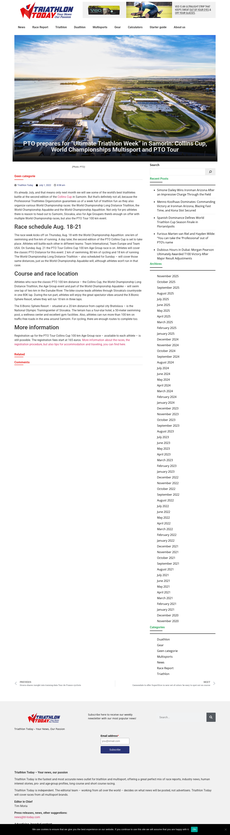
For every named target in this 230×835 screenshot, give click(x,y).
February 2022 (166, 535)
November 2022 (168, 483)
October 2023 (166, 420)
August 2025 (165, 293)
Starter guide (158, 27)
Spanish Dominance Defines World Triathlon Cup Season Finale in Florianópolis (180, 222)
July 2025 (163, 299)
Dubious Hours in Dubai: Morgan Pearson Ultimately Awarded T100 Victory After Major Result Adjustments (185, 254)
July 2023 (163, 437)
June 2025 (163, 305)
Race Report (40, 27)
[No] (225, 829)
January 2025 (165, 334)
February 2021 (166, 604)
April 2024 (164, 385)
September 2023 (168, 426)
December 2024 (167, 339)
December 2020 (167, 615)
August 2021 (165, 569)
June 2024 (163, 374)
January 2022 (165, 541)
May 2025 (163, 311)
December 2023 (167, 408)
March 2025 (165, 322)
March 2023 (165, 460)
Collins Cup (65, 197)
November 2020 (168, 621)
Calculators (135, 27)
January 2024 (165, 403)
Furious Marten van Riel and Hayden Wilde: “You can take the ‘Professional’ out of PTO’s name (186, 238)
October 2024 (166, 351)
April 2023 (164, 454)
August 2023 (165, 431)
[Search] (210, 171)
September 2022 (168, 495)
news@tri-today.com (27, 817)
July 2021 (163, 575)
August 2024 (165, 362)
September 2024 (168, 357)
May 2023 (163, 449)
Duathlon (80, 27)
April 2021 (164, 592)
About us (179, 27)
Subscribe (115, 749)
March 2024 (165, 391)
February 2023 (166, 466)
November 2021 (168, 552)
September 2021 (168, 564)
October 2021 (166, 558)
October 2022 (166, 489)
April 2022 (164, 523)
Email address (110, 736)
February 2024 (166, 397)
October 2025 (166, 282)
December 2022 (167, 477)
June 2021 (163, 581)
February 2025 (166, 328)
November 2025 (168, 276)
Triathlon (61, 27)
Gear (117, 27)
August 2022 (165, 500)
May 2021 (163, 587)
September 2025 (168, 288)
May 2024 (163, 380)
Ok (194, 829)
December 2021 (167, 546)
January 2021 (165, 610)
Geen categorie (24, 176)
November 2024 (168, 345)
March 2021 (165, 598)
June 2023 (163, 443)
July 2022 (163, 506)
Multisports (100, 27)
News (21, 27)
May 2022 (163, 518)
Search (155, 164)
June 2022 (163, 512)
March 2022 (165, 529)
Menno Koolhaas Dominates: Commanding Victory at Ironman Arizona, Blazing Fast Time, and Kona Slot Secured (186, 206)
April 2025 (164, 316)
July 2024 (163, 368)
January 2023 (165, 472)
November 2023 (168, 414)
